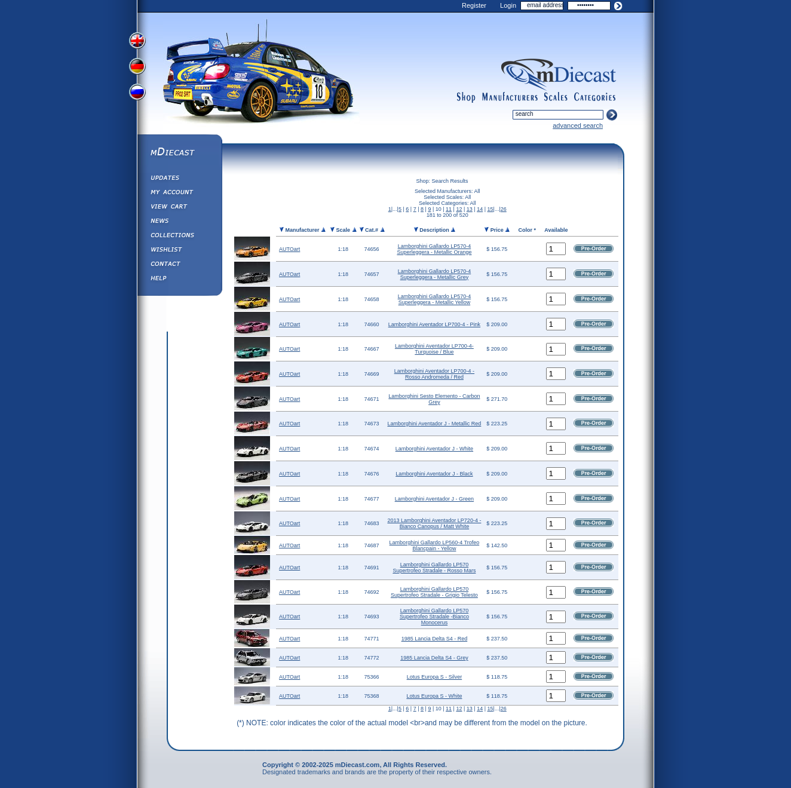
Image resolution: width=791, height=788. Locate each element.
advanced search (578, 125)
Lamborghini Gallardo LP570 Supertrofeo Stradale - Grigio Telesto (434, 592)
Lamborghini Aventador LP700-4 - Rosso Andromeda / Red (434, 374)
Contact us (179, 265)
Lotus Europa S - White (434, 696)
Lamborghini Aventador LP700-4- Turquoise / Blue (434, 349)
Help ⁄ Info (179, 280)
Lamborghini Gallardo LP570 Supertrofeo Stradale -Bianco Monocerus (434, 617)
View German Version (139, 67)
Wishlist (179, 251)
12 (459, 209)
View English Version (139, 41)
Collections (179, 237)
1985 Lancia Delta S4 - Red (434, 639)
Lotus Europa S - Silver (434, 677)
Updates (179, 179)
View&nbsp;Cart (179, 208)
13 (470, 209)
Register (474, 5)
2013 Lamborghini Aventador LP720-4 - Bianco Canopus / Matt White (434, 523)
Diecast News (179, 222)
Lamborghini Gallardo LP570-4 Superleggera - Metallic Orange (434, 249)
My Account (179, 194)
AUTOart (289, 249)
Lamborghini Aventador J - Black (434, 474)
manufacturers (510, 97)
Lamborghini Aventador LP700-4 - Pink (434, 324)
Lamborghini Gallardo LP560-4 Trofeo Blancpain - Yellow (435, 545)
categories (595, 97)
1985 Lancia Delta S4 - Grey (434, 658)
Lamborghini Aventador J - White (434, 449)
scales (556, 97)
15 (490, 209)
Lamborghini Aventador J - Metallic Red (434, 424)
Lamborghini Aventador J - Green (434, 499)
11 (449, 209)
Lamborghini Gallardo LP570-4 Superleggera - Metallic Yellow (434, 299)
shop (466, 97)
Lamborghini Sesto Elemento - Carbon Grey (434, 399)
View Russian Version (139, 94)
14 (480, 209)
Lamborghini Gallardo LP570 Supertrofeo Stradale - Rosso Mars (434, 568)
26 (504, 209)
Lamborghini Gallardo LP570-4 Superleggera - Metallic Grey (434, 274)
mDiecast (179, 153)
